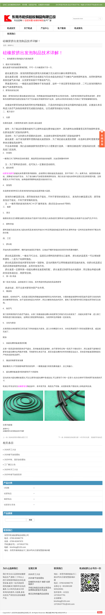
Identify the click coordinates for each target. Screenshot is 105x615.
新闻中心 (11, 45)
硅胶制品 (8, 493)
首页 (4, 45)
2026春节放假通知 (12, 455)
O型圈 (6, 488)
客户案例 (62, 28)
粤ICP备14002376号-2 (59, 613)
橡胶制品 (8, 499)
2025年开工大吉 (11, 469)
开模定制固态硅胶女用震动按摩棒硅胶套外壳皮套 (39, 589)
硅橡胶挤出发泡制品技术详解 (13, 431)
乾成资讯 (78, 28)
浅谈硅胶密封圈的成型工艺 (15, 437)
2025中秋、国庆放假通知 (14, 459)
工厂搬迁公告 (10, 464)
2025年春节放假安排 (13, 474)
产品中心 (45, 28)
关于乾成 (28, 28)
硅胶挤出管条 (9, 505)
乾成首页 (11, 28)
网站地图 (49, 613)
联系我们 (11, 34)
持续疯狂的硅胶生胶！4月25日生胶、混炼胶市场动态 (80, 437)
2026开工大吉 (10, 450)
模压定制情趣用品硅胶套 (38, 594)
